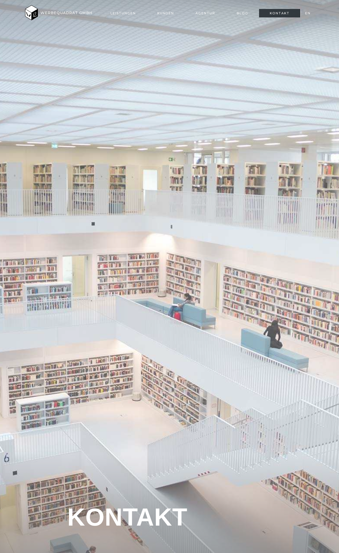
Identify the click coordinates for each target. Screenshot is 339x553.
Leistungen (123, 13)
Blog (242, 13)
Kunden (165, 13)
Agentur (205, 13)
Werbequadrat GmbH (66, 13)
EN (308, 13)
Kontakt (280, 13)
